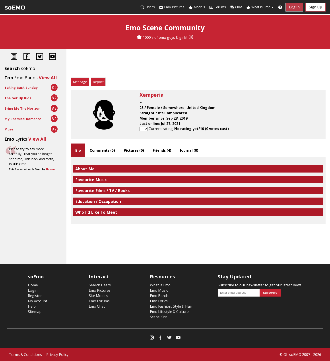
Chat (236, 7)
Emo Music (159, 290)
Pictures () (134, 150)
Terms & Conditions (25, 354)
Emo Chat (97, 306)
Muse (8, 129)
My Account (37, 301)
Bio (78, 150)
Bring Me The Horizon (22, 108)
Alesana (50, 169)
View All (48, 78)
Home (33, 285)
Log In (294, 7)
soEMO (14, 7)
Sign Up (315, 7)
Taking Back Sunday (21, 87)
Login (32, 290)
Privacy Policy (57, 354)
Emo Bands (159, 295)
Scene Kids (158, 316)
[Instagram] (191, 37)
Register (35, 295)
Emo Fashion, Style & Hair (171, 306)
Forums (217, 7)
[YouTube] (52, 57)
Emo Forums (99, 301)
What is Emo (260, 7)
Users (147, 7)
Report (98, 82)
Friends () (162, 150)
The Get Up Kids (17, 98)
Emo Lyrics (159, 301)
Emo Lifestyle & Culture (169, 311)
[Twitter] (39, 57)
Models (196, 7)
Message (80, 82)
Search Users (100, 285)
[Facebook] (26, 57)
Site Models (98, 295)
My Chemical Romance (22, 118)
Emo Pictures (171, 7)
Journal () (189, 150)
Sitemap (34, 311)
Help (32, 306)
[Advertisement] (198, 64)
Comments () (102, 150)
